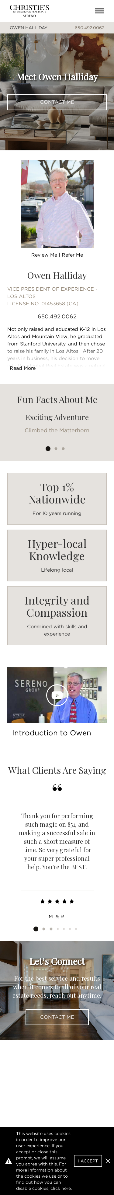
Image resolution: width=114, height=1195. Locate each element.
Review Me (44, 255)
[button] (107, 1160)
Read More (23, 368)
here (66, 1188)
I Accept (88, 1160)
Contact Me (57, 102)
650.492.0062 (89, 27)
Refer (72, 255)
